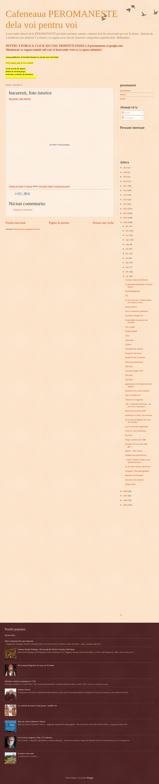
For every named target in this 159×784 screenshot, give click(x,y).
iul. (127, 249)
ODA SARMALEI (132, 395)
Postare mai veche (103, 222)
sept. (128, 240)
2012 (125, 209)
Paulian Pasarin (24, 689)
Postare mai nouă (15, 222)
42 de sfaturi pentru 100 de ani (137, 467)
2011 (125, 213)
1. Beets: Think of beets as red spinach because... (137, 461)
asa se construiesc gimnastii (136, 311)
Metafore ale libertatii (134, 475)
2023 (125, 168)
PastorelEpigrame (132, 291)
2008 (125, 491)
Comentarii (127, 118)
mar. (128, 267)
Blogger (90, 778)
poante (122, 99)
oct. (127, 235)
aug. (128, 244)
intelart (123, 94)
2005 (125, 505)
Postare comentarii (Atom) (29, 229)
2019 (125, 177)
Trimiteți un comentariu (22, 210)
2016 (125, 190)
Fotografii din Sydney (134, 349)
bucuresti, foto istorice (134, 480)
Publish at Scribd (16, 186)
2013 (125, 204)
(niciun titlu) (10, 635)
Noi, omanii (130, 327)
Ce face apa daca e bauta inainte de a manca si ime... (138, 301)
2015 (125, 195)
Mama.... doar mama (133, 451)
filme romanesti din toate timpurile (19, 641)
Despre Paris (130, 484)
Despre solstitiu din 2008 (135, 440)
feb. (127, 272)
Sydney (128, 344)
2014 (125, 200)
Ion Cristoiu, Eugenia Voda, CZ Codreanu (35, 737)
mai (127, 258)
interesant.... (130, 340)
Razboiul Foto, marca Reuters (137, 391)
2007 (125, 496)
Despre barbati (131, 331)
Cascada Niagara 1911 (134, 371)
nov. (128, 231)
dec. (127, 226)
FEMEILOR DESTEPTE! (136, 455)
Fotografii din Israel (133, 353)
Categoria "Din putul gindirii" (137, 471)
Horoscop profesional (134, 362)
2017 (125, 186)
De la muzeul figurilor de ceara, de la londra (36, 665)
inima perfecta (131, 307)
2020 (125, 172)
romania (57, 186)
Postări (126, 113)
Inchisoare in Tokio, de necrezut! (138, 415)
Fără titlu (129, 366)
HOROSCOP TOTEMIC (135, 357)
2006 (125, 500)
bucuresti (66, 186)
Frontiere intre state (26, 753)
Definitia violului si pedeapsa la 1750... (21, 681)
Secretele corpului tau (134, 316)
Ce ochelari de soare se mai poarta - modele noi (37, 706)
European (43, 186)
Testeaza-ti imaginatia (134, 400)
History (51, 186)
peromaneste (125, 90)
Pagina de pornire (59, 222)
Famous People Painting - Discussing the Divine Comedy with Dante (46, 649)
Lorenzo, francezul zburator (136, 280)
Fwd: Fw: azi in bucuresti (135, 431)
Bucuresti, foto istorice (20, 99)
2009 (125, 222)
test (126, 295)
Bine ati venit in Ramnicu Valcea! (31, 721)
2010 (125, 218)
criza (127, 336)
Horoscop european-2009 (135, 411)
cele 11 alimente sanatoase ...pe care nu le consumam (138, 405)
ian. (127, 276)
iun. (127, 253)
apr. (127, 262)
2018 (125, 181)
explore (29, 186)
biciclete (128, 435)
